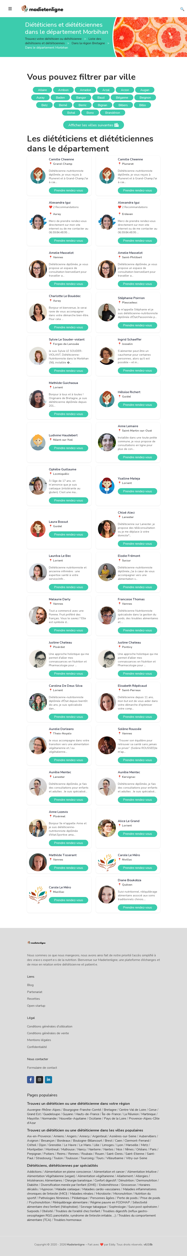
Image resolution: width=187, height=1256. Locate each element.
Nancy (81, 1149)
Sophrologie (117, 1207)
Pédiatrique (80, 1198)
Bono (90, 113)
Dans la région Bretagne (89, 43)
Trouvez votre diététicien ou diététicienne (53, 38)
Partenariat (34, 992)
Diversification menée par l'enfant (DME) (69, 1185)
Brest (108, 1140)
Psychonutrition (39, 1202)
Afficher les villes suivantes (93, 125)
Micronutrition (122, 1193)
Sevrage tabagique (93, 1207)
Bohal (71, 113)
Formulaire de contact (42, 1068)
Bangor (81, 97)
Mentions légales (39, 1040)
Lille (96, 1145)
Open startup (36, 1006)
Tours (100, 1158)
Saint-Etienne (134, 1154)
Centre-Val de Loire (132, 1110)
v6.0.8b (148, 1244)
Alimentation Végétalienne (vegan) (51, 1176)
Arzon (125, 90)
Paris (153, 1149)
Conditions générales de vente (48, 1033)
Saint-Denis (115, 1154)
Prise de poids (150, 1198)
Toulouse (71, 1158)
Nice (119, 1149)
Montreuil (52, 1149)
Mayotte (33, 1118)
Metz (144, 1145)
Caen (118, 1140)
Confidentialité (37, 1047)
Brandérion (112, 113)
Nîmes (129, 1149)
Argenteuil (99, 1136)
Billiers (123, 105)
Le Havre (70, 1145)
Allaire (42, 90)
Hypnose (46, 1189)
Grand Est (34, 1114)
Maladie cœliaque (67, 1189)
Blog (30, 985)
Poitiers (49, 1154)
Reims (61, 1154)
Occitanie (95, 1118)
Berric (82, 105)
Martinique (148, 1114)
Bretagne (110, 1110)
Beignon (145, 97)
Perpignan (34, 1154)
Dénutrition (126, 1180)
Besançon (47, 1140)
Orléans (141, 1149)
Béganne (122, 97)
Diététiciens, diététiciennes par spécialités (62, 1165)
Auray (40, 97)
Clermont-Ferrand (137, 1140)
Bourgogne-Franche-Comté (82, 1110)
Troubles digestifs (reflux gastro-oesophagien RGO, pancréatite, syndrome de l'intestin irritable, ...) (87, 1213)
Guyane (68, 1114)
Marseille (132, 1145)
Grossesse (128, 1185)
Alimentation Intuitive (142, 1172)
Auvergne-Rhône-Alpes (44, 1110)
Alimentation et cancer (109, 1172)
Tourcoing (87, 1158)
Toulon (58, 1158)
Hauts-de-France (87, 1114)
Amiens (58, 1136)
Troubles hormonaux (67, 1220)
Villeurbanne (114, 1158)
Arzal (105, 90)
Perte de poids (127, 1198)
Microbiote (103, 1193)
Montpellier (35, 1149)
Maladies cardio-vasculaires (101, 1189)
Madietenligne (76, 1244)
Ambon (63, 90)
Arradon (85, 90)
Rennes (73, 1154)
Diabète (32, 1185)
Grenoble (54, 1145)
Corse (153, 1110)
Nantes (108, 1149)
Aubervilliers (147, 1136)
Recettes (33, 999)
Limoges (108, 1145)
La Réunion (131, 1114)
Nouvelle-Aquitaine (72, 1118)
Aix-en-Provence (39, 1136)
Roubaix (86, 1154)
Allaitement (125, 1176)
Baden (60, 97)
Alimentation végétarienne (96, 1176)
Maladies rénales (81, 1193)
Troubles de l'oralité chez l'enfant (77, 1211)
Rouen (99, 1154)
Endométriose (108, 1185)
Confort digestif (105, 1180)
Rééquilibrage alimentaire (70, 1202)
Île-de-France (111, 1114)
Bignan (102, 105)
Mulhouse (68, 1149)
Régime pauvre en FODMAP (110, 1202)
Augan (144, 90)
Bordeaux (63, 1140)
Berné (63, 105)
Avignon (32, 1140)
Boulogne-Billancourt (87, 1140)
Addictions (34, 1172)
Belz (44, 105)
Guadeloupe (51, 1114)
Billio (142, 105)
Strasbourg (43, 1158)
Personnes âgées (102, 1198)
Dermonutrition (147, 1180)
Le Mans (85, 1145)
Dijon (42, 1145)
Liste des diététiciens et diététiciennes (63, 40)
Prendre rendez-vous (68, 190)
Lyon (119, 1145)
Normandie (49, 1118)
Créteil (31, 1145)
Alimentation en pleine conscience (67, 1172)
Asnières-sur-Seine (122, 1136)
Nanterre (94, 1149)
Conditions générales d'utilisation (49, 1026)
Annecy (84, 1136)
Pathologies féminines (54, 1198)
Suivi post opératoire (142, 1207)
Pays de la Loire (115, 1118)
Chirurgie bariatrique (78, 1180)
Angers (72, 1136)
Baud (101, 97)
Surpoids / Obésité (40, 1211)
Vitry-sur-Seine (136, 1158)
